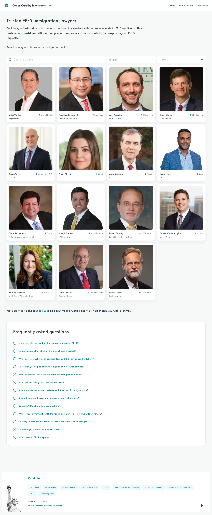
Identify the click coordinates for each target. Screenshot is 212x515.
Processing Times (47, 494)
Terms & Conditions (35, 505)
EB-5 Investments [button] (68, 487)
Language (114, 59)
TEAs (32, 494)
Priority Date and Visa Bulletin (180, 487)
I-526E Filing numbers (153, 487)
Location (164, 59)
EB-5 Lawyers (50, 487)
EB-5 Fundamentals (89, 487)
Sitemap (59, 505)
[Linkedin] (38, 478)
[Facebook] (29, 478)
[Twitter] (34, 478)
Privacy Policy (49, 505)
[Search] (58, 59)
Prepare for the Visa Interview (127, 487)
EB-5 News (34, 487)
